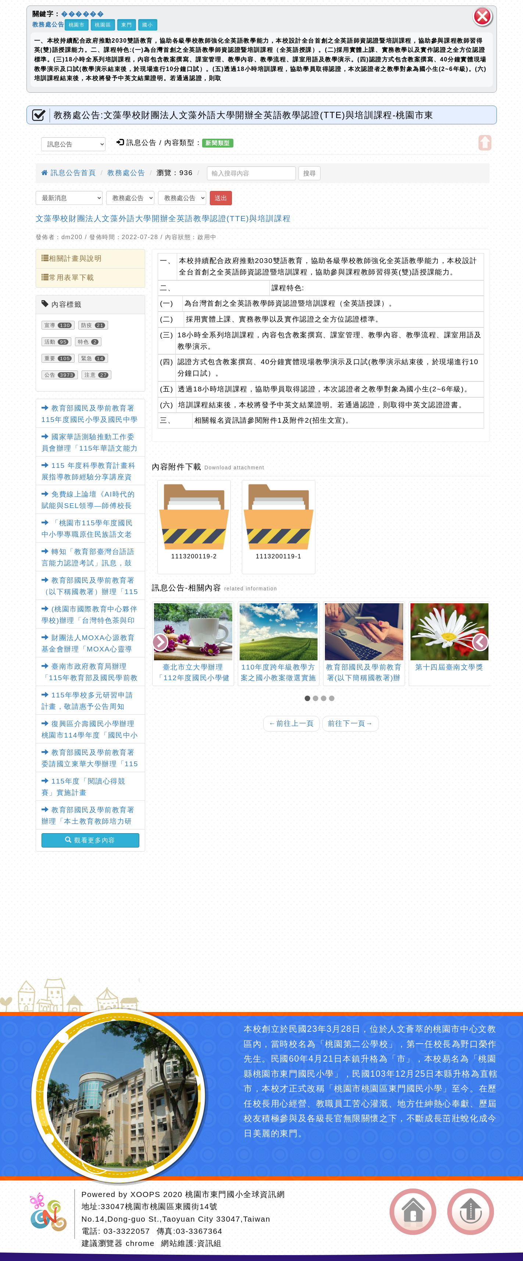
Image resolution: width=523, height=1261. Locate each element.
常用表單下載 (68, 277)
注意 (90, 375)
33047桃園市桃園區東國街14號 (159, 1206)
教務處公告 (48, 24)
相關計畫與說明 (72, 258)
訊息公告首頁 (68, 173)
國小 (147, 25)
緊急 (87, 358)
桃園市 (77, 25)
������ (82, 14)
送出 (221, 198)
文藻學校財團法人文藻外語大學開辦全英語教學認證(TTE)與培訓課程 (163, 218)
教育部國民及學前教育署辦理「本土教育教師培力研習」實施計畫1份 (88, 821)
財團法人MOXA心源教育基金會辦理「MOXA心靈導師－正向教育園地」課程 (88, 649)
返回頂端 (470, 1212)
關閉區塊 (482, 16)
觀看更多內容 (90, 840)
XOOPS (145, 1194)
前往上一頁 (291, 723)
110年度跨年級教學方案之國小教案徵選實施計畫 (278, 677)
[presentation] (161, 643)
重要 (50, 358)
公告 (50, 375)
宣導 (50, 325)
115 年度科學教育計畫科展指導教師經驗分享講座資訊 (89, 477)
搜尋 (309, 173)
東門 (126, 25)
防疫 (87, 325)
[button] (309, 699)
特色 (83, 342)
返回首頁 (413, 1212)
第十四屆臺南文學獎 (449, 667)
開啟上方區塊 (485, 142)
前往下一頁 (350, 723)
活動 (50, 342)
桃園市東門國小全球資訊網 (235, 1194)
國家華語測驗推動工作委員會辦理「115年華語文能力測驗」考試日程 (90, 448)
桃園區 (103, 25)
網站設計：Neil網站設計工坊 (50, 1214)
